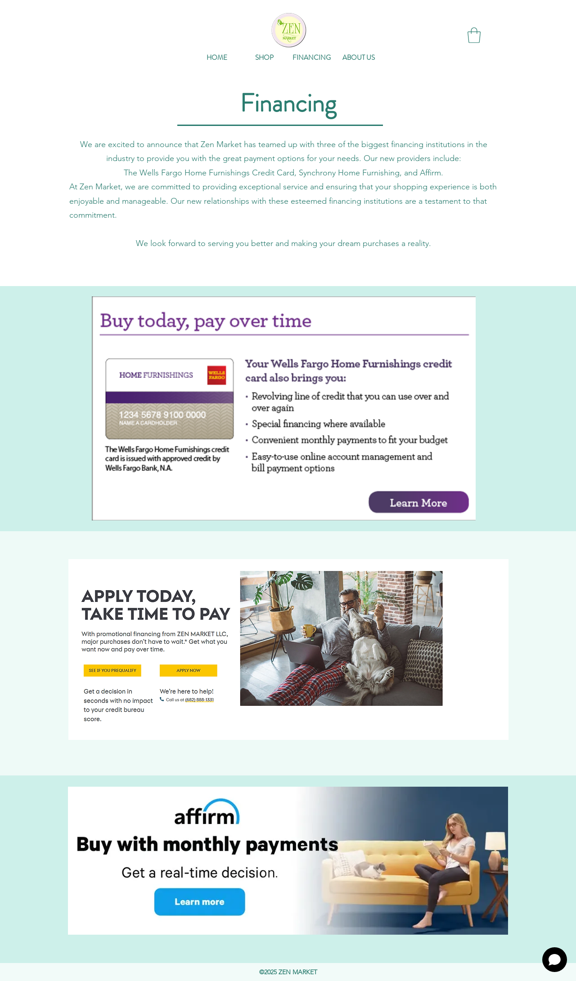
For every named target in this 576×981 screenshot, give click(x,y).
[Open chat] (554, 959)
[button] (474, 35)
